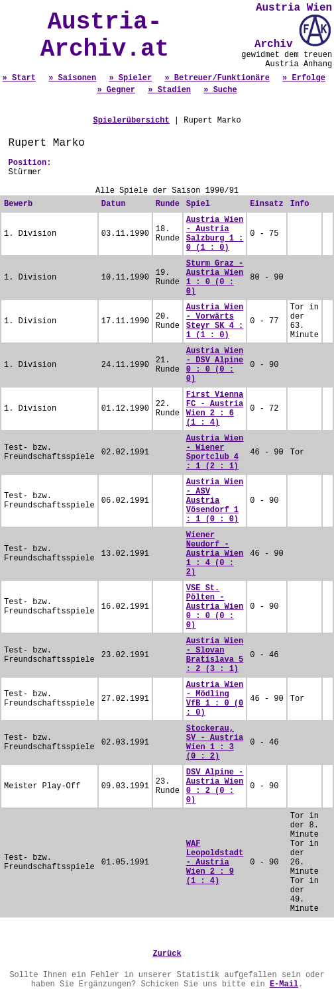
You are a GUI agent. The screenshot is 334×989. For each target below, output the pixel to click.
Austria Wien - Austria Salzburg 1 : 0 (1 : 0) (214, 233)
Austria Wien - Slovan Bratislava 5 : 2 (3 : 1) (214, 655)
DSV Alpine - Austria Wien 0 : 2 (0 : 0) (214, 786)
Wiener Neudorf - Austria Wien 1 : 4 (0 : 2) (214, 554)
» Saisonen (72, 78)
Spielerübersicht (131, 120)
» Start (19, 78)
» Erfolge (303, 78)
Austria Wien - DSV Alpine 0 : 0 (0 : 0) (214, 365)
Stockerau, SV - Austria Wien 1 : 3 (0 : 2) (214, 742)
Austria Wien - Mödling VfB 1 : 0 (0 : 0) (214, 698)
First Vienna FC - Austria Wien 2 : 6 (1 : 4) (214, 408)
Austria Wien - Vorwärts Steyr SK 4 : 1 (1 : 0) (214, 321)
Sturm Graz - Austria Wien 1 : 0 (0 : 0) (214, 277)
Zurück (166, 954)
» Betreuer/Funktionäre (216, 78)
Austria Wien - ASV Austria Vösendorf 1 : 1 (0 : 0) (214, 501)
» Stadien (169, 90)
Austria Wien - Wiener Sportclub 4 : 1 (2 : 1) (214, 452)
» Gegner (116, 90)
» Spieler (130, 78)
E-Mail (284, 984)
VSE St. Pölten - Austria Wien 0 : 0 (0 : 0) (214, 607)
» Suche (220, 90)
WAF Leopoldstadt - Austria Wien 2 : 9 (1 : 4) (214, 862)
